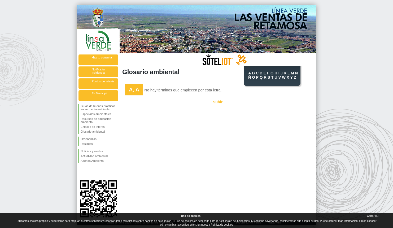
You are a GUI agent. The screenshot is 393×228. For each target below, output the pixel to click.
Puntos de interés (103, 81)
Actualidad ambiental (94, 156)
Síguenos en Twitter (90, 171)
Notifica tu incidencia (98, 71)
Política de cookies (222, 224)
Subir (218, 102)
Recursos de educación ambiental (96, 120)
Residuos (87, 143)
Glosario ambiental (93, 131)
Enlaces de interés (93, 126)
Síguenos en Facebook (81, 171)
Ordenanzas (89, 139)
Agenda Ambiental (92, 160)
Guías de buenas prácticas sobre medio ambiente (98, 107)
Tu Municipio (100, 93)
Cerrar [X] (372, 215)
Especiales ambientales (96, 114)
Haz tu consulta (102, 57)
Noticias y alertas (92, 151)
